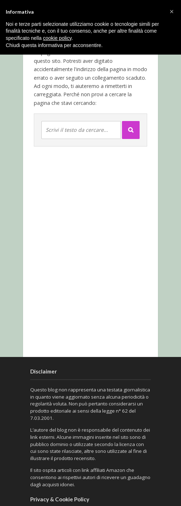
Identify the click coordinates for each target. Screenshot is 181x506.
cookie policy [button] (57, 38)
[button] (171, 11)
